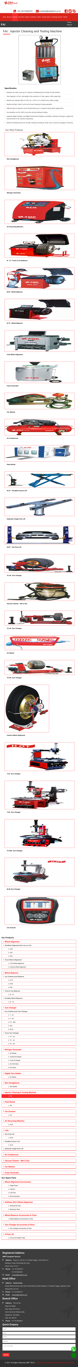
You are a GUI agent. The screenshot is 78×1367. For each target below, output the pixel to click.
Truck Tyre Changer (12, 1033)
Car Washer (11, 412)
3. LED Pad (12, 1193)
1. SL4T (10, 1145)
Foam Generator (13, 386)
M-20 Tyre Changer (13, 889)
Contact (65, 17)
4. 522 (10, 1026)
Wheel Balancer (11, 973)
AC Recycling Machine (15, 227)
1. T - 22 (11, 1015)
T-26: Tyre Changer (14, 812)
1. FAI (10, 1096)
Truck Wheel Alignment (13, 960)
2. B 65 (10, 984)
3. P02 (10, 987)
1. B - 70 (11, 1002)
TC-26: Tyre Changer (14, 628)
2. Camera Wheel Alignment (17, 967)
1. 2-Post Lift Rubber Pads (16, 1238)
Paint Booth (11, 464)
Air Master (10, 653)
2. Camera (11, 1189)
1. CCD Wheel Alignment (16, 963)
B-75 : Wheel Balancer (15, 323)
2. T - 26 (11, 1018)
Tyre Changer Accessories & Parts (20, 1225)
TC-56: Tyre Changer (14, 678)
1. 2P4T (10, 1138)
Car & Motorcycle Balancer (14, 976)
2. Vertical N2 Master (15, 1057)
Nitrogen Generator (14, 193)
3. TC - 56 (11, 1044)
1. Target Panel (13, 1185)
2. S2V (10, 952)
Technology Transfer (56, 17)
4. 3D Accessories (14, 1196)
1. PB (10, 1105)
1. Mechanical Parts (14, 1206)
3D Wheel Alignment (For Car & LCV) (18, 945)
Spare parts (21, 17)
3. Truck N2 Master (14, 1060)
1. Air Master (12, 1077)
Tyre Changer (10, 1008)
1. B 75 (10, 980)
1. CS (10, 1115)
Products (14, 17)
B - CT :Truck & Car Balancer (17, 260)
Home (4, 17)
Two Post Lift (9, 1134)
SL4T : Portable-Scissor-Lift (17, 490)
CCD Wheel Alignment (15, 354)
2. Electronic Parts (14, 1209)
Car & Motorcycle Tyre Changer (16, 1011)
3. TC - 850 (11, 1022)
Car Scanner (11, 927)
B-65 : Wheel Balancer (15, 292)
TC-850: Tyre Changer (15, 851)
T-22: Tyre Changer (14, 774)
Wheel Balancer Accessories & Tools (21, 1215)
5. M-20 (10, 1029)
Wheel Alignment (12, 942)
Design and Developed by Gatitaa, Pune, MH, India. (55, 1363)
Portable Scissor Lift (12, 1141)
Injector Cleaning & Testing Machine (20, 1092)
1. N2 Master (12, 1053)
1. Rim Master (12, 1086)
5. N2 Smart (12, 1067)
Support (27, 17)
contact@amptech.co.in (19, 1275)
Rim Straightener (13, 159)
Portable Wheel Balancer (14, 998)
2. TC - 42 (11, 1040)
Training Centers (46, 17)
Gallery (39, 17)
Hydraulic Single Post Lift (16, 519)
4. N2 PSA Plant (13, 1064)
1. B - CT (11, 994)
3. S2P (10, 956)
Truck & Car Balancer (12, 991)
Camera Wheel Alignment (16, 735)
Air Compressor (12, 438)
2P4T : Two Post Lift (14, 547)
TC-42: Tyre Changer (14, 575)
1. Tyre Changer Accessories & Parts (20, 1228)
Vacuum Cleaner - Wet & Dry (17, 603)
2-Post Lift (9, 1234)
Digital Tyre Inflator (13, 1073)
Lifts (7, 1130)
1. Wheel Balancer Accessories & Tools (20, 1219)
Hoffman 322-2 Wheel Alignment (19, 1202)
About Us (9, 17)
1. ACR (10, 1124)
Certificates (33, 17)
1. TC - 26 (11, 1036)
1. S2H (10, 949)
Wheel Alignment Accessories (18, 1182)
